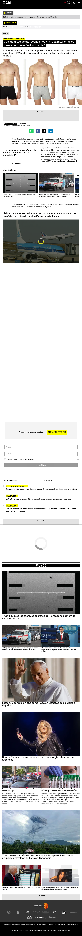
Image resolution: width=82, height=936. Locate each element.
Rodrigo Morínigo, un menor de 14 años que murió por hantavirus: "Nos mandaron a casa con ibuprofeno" (20, 649)
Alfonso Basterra (35, 1)
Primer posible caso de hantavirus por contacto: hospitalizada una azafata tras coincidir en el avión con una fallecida (40, 215)
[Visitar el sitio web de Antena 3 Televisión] (9, 912)
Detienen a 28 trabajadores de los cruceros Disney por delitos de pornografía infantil (42, 489)
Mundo (41, 565)
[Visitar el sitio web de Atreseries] (55, 912)
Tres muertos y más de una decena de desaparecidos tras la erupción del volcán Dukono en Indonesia (37, 856)
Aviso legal (15, 931)
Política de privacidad (26, 931)
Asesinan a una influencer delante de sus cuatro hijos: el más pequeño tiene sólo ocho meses (59, 888)
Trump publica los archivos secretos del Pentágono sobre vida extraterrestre (38, 617)
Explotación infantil (16, 486)
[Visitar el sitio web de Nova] (36, 912)
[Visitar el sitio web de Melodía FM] (29, 917)
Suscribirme (41, 465)
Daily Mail (64, 143)
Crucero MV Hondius (17, 1)
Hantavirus (6, 1)
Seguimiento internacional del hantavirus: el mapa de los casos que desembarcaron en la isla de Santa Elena (59, 790)
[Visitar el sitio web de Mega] (45, 912)
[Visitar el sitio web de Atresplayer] (41, 917)
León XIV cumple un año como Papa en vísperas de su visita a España (38, 704)
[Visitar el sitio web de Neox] (27, 912)
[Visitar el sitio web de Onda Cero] (64, 912)
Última (68, 6)
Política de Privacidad (27, 459)
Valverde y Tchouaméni (68, 1)
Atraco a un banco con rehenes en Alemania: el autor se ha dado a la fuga (21, 790)
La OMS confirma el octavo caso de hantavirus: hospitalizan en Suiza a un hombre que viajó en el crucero (41, 510)
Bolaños (26, 1)
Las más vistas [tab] (10, 481)
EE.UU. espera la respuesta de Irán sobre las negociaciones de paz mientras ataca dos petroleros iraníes (58, 649)
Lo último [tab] (47, 481)
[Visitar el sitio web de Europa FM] (73, 912)
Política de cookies (40, 931)
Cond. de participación (54, 931)
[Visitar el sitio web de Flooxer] (52, 917)
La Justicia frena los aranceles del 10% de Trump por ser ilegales (21, 888)
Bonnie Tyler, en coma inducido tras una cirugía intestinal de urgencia (38, 758)
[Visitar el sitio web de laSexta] (18, 912)
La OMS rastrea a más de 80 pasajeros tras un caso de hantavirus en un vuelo (39, 499)
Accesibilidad (66, 931)
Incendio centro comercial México (51, 1)
